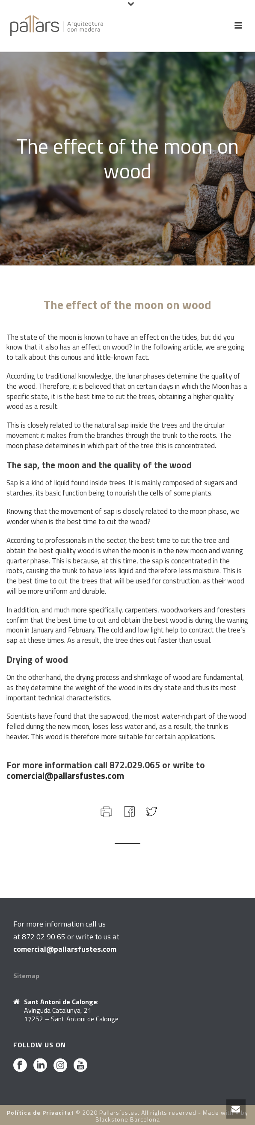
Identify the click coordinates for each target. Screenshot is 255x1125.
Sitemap (26, 976)
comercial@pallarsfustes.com (65, 775)
